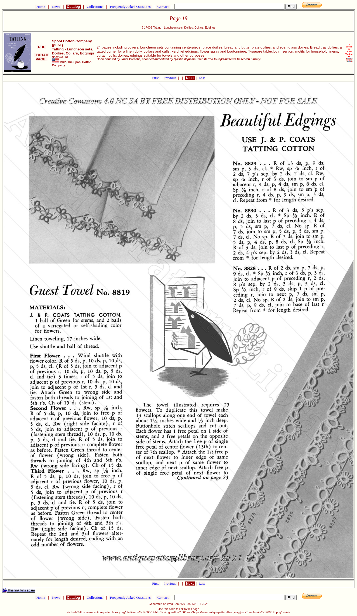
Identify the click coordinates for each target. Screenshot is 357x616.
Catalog (73, 7)
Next (190, 78)
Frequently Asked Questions (130, 7)
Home (40, 7)
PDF (41, 47)
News (56, 7)
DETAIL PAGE (41, 57)
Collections (95, 7)
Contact (162, 7)
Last (202, 78)
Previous (170, 78)
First (156, 78)
